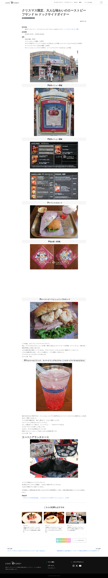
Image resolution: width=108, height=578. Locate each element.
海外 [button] (80, 2)
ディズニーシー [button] (68, 2)
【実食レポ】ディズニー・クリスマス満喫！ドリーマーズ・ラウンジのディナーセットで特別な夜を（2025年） (31, 529)
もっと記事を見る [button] (79, 540)
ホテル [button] (75, 2)
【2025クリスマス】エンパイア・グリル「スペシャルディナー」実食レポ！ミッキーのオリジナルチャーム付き (53, 529)
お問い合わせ (51, 565)
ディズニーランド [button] (58, 2)
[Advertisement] (54, 283)
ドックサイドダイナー (71, 29)
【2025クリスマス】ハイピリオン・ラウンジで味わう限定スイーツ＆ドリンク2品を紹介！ (75, 529)
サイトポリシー (51, 568)
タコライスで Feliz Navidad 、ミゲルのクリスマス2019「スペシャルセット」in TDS (46, 498)
